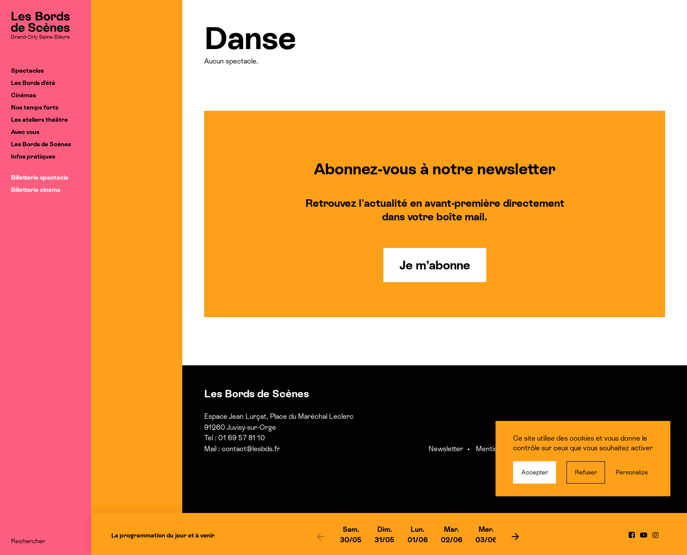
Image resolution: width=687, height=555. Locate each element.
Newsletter (445, 449)
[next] (515, 536)
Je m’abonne (435, 265)
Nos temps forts (34, 107)
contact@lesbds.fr (251, 449)
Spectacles (27, 70)
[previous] (320, 536)
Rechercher (28, 540)
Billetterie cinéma (35, 189)
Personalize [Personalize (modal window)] (632, 472)
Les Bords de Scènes (41, 144)
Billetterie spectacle (39, 177)
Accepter (534, 472)
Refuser (586, 472)
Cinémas (23, 95)
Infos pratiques (33, 156)
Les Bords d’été (33, 82)
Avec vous (25, 131)
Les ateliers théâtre (39, 119)
